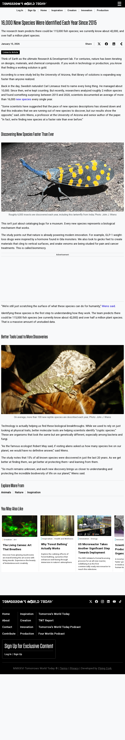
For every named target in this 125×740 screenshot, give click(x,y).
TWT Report (46, 620)
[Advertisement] (62, 279)
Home (44, 10)
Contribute (9, 633)
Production (103, 10)
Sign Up (32, 10)
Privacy (74, 668)
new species (23, 99)
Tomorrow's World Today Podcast (59, 627)
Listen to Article (10, 52)
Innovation (86, 10)
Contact (7, 627)
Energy (94, 539)
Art (15, 540)
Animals (6, 492)
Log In (20, 10)
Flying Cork (105, 668)
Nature (19, 492)
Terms (64, 668)
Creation (71, 10)
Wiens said (108, 306)
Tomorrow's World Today (54, 613)
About (6, 620)
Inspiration (57, 10)
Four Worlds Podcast (51, 633)
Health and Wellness (63, 539)
